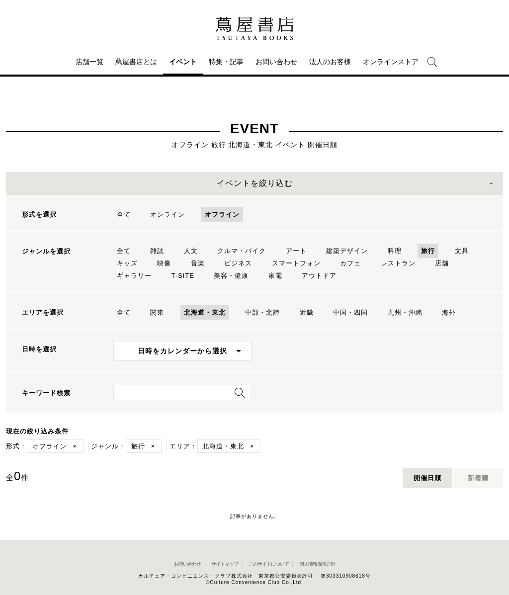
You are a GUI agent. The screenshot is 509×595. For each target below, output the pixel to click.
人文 (191, 251)
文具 (462, 251)
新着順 (478, 478)
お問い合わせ (276, 62)
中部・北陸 (262, 312)
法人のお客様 (330, 62)
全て (124, 214)
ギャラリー (134, 275)
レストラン (398, 263)
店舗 (442, 263)
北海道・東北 (205, 312)
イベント (183, 62)
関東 (157, 312)
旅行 (428, 251)
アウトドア (319, 275)
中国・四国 (350, 312)
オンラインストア (391, 62)
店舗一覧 (89, 62)
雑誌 (157, 251)
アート (296, 251)
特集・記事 (226, 62)
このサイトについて (269, 564)
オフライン (222, 214)
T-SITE (182, 275)
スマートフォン (296, 263)
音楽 (198, 263)
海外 (449, 312)
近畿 (307, 312)
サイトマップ (224, 564)
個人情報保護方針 (317, 564)
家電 (275, 275)
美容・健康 (231, 275)
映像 (164, 263)
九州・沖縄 (405, 312)
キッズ (127, 263)
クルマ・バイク (241, 251)
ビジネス (238, 263)
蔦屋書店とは (136, 62)
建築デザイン (347, 251)
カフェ (350, 263)
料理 (395, 251)
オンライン (167, 214)
